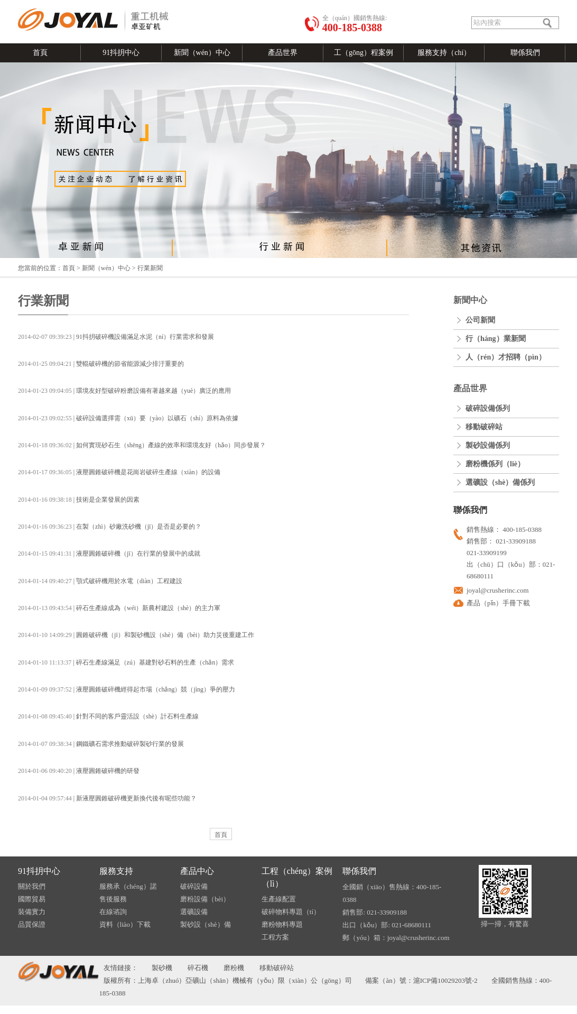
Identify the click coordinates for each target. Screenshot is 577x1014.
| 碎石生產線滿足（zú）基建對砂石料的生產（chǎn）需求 (126, 662)
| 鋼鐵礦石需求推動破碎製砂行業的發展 (101, 744)
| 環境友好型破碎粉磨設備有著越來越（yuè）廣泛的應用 (124, 390)
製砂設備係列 (488, 445)
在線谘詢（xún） (168, 4)
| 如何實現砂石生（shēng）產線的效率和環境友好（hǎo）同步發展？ (142, 445)
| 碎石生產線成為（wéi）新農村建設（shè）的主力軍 (119, 608)
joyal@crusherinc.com (498, 590)
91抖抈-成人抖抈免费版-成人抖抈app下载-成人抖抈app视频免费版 (288, 1009)
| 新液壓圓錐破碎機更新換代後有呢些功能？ (107, 798)
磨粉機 (234, 968)
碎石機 (198, 968)
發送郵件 (78, 4)
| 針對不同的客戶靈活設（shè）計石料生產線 (108, 716)
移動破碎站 (484, 427)
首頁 (40, 53)
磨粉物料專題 (282, 924)
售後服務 (113, 899)
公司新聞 (480, 320)
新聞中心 (470, 300)
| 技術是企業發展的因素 (78, 499)
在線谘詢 (113, 912)
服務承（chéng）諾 (128, 886)
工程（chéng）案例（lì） (297, 877)
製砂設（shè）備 (205, 924)
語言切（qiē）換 (41, 4)
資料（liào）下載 (125, 924)
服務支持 (116, 870)
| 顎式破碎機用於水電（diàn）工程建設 (100, 581)
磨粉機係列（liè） (495, 464)
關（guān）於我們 (117, 4)
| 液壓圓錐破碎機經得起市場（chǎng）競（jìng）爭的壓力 (126, 689)
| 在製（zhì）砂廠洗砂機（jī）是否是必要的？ (109, 526)
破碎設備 (194, 886)
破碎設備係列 (488, 408)
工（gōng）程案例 (363, 53)
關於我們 (31, 886)
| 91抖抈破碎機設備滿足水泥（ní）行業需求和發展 (116, 336)
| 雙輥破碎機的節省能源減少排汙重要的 (101, 363)
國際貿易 (31, 899)
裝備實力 (31, 912)
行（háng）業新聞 (496, 339)
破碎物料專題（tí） (291, 912)
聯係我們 (525, 53)
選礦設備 (194, 912)
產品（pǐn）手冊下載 (498, 603)
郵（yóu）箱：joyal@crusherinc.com (395, 938)
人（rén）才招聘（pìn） (506, 357)
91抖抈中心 (121, 53)
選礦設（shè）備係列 (500, 482)
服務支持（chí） (444, 53)
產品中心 (197, 870)
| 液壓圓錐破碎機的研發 (78, 771)
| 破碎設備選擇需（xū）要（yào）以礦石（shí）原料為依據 (128, 418)
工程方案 (275, 937)
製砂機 (162, 968)
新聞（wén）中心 (202, 53)
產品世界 (282, 53)
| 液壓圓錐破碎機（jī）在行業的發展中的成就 (109, 553)
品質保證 (31, 924)
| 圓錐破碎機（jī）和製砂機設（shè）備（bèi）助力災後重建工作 (136, 635)
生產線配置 (279, 899)
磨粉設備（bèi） (205, 899)
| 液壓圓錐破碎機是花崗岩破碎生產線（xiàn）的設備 (119, 472)
